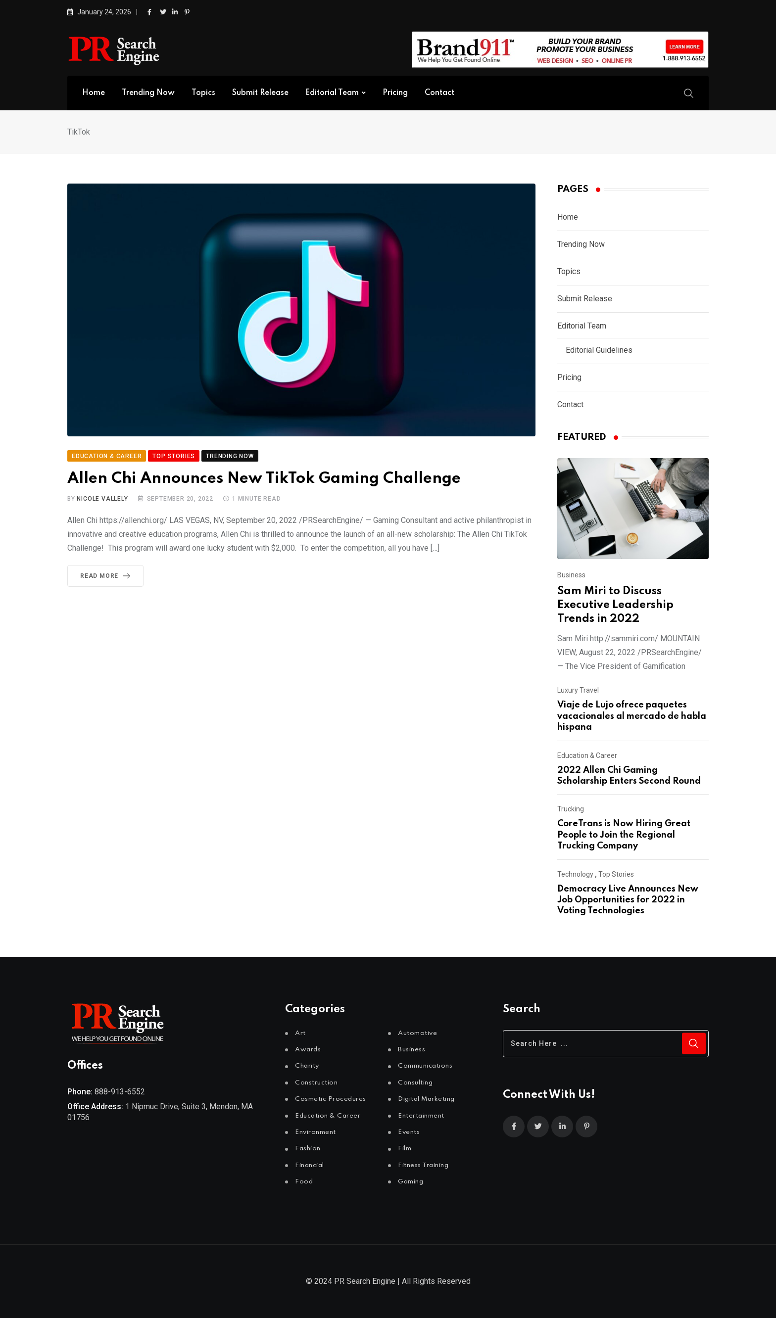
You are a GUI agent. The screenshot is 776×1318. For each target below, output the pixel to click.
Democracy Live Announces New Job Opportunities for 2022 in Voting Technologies (627, 900)
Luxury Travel (578, 690)
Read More (107, 576)
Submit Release (260, 93)
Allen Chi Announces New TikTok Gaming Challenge (264, 478)
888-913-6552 (120, 1091)
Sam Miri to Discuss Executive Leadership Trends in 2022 (615, 605)
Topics (203, 93)
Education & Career (587, 755)
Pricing (395, 93)
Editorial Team (332, 93)
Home (93, 93)
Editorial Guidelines (599, 350)
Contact (439, 93)
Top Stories (616, 874)
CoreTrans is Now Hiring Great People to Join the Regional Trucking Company (623, 834)
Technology (575, 874)
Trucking (570, 809)
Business (571, 575)
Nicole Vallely (102, 498)
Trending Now (148, 93)
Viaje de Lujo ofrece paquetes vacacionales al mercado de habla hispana (631, 716)
